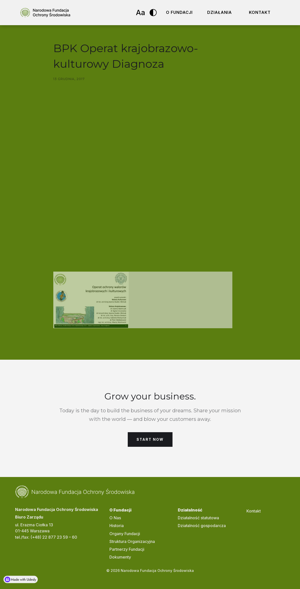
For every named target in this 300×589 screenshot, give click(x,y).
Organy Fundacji (124, 533)
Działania (219, 12)
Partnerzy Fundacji (126, 549)
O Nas (115, 517)
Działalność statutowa (198, 517)
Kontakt (260, 12)
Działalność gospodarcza (202, 525)
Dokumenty (120, 557)
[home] (45, 12)
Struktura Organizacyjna (132, 541)
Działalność (190, 509)
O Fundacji (120, 509)
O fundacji (179, 12)
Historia (116, 525)
